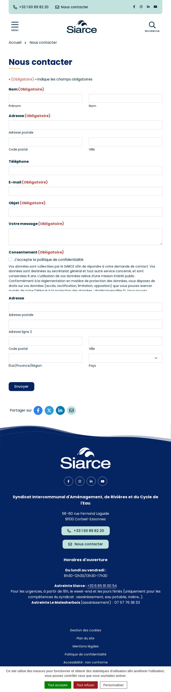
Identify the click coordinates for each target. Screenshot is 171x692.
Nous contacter (85, 544)
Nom (92, 106)
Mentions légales (86, 646)
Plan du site (85, 638)
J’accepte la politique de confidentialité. (49, 259)
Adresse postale (21, 132)
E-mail (28, 182)
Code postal (18, 149)
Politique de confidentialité (85, 654)
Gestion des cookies (85, 630)
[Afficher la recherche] (152, 26)
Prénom (15, 106)
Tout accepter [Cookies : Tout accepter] (58, 685)
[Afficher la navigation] (15, 26)
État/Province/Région (25, 365)
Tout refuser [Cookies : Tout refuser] (85, 685)
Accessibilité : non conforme (85, 662)
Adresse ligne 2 (20, 332)
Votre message (36, 223)
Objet (27, 203)
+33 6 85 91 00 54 (102, 585)
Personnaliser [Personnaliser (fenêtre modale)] (113, 685)
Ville (92, 149)
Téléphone (19, 161)
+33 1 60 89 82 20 (85, 530)
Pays (92, 365)
